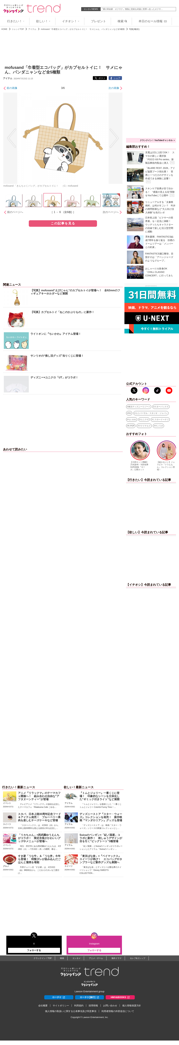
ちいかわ (132, 419)
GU (129, 413)
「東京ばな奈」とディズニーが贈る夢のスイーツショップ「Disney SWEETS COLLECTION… (100, 870)
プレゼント (98, 21)
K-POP (131, 426)
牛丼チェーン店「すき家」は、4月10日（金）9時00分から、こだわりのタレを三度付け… (38, 870)
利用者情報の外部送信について (117, 1011)
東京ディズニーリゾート (139, 407)
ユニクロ (145, 419)
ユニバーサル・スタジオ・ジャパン (152, 413)
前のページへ (15, 212)
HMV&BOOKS (120, 997)
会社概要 (43, 1005)
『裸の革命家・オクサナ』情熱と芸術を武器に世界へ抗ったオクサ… (132, 9)
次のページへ (111, 212)
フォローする (34, 950)
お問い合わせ (110, 1005)
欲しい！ (43, 21)
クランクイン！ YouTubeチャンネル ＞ (157, 140)
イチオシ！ (70, 21)
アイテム (32, 29)
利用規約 (79, 1005)
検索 (122, 21)
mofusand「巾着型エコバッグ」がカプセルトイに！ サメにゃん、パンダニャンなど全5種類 (82, 29)
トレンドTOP (18, 29)
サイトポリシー (61, 1005)
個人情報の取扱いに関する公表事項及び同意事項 (70, 1011)
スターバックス (162, 407)
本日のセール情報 (153, 21)
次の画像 (113, 88)
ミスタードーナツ (161, 419)
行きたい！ (15, 21)
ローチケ (58, 997)
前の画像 (12, 88)
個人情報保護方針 (131, 1005)
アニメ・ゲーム (96, 958)
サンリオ (159, 426)
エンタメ (77, 958)
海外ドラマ (116, 958)
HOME (4, 29)
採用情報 (93, 1005)
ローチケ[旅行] (89, 997)
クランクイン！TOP (43, 958)
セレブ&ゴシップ (137, 958)
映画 (62, 958)
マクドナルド (145, 426)
